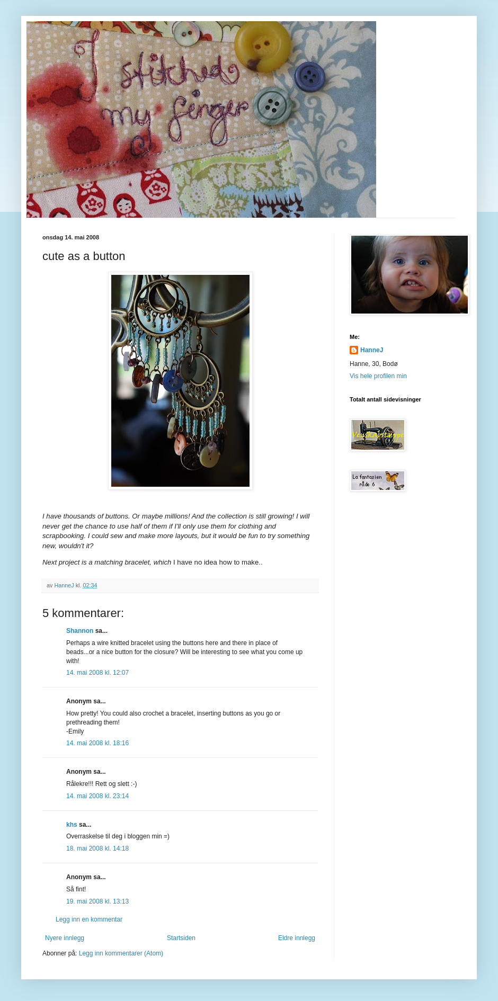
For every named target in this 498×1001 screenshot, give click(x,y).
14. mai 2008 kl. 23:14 (97, 796)
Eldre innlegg (296, 938)
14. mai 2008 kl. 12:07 (97, 672)
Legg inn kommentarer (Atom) (121, 953)
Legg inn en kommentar (89, 919)
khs (71, 824)
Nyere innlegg (64, 938)
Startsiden (181, 938)
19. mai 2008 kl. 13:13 (97, 901)
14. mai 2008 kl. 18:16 (97, 743)
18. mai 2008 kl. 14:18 (97, 848)
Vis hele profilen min (378, 376)
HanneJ (371, 350)
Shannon (79, 630)
